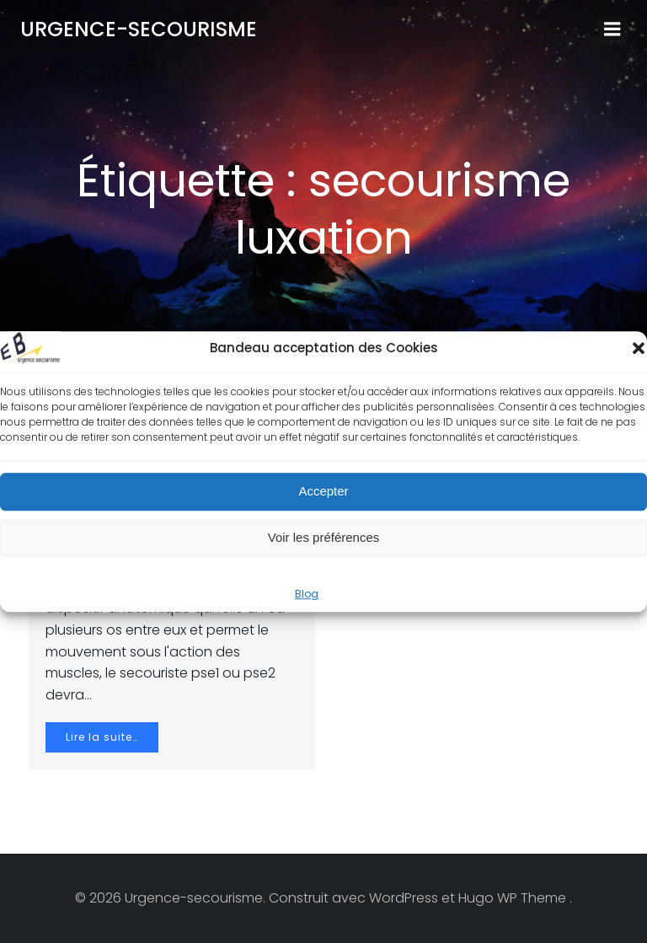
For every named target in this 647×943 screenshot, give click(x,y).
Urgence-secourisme (138, 29)
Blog (306, 594)
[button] (638, 348)
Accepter (323, 491)
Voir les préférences (324, 537)
